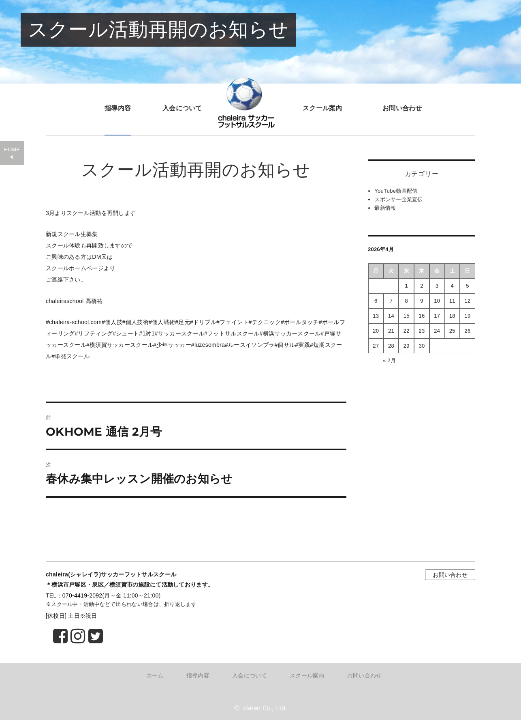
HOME (12, 150)
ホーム (155, 675)
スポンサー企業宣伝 (398, 199)
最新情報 (385, 208)
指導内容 (118, 108)
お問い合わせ (402, 108)
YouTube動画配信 (395, 191)
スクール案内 (322, 108)
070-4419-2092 (82, 595)
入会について (182, 108)
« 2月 (389, 360)
